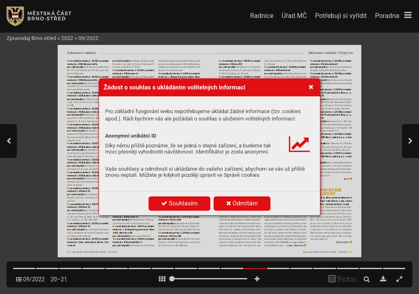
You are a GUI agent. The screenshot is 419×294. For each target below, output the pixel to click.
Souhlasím (179, 203)
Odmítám (242, 203)
